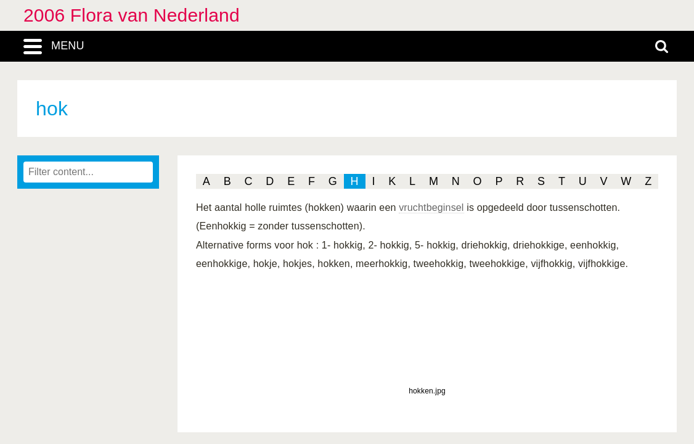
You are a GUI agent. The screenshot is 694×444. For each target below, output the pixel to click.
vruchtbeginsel (431, 207)
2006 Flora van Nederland (131, 15)
